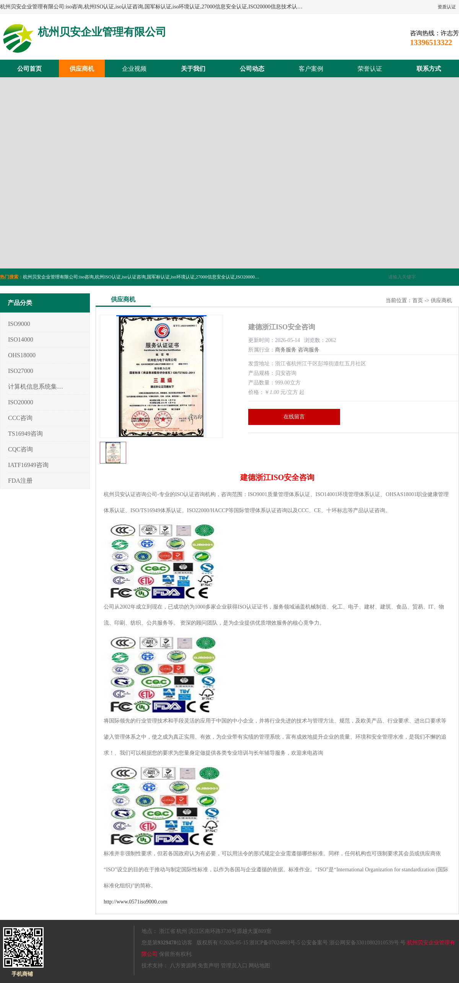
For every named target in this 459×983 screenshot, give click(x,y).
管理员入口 (234, 965)
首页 (417, 300)
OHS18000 (22, 355)
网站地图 (259, 965)
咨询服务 (308, 350)
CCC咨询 (20, 418)
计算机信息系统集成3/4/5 (35, 386)
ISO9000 (19, 324)
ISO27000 (20, 371)
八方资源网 (183, 965)
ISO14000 (20, 339)
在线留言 (294, 417)
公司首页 (29, 68)
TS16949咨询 (25, 433)
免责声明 (208, 965)
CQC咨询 (20, 449)
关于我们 (193, 68)
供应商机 (82, 68)
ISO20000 (20, 402)
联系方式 (429, 68)
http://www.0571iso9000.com (135, 902)
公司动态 (252, 68)
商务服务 (285, 350)
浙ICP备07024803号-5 (274, 943)
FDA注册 (20, 480)
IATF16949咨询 (28, 465)
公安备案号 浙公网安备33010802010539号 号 (353, 943)
